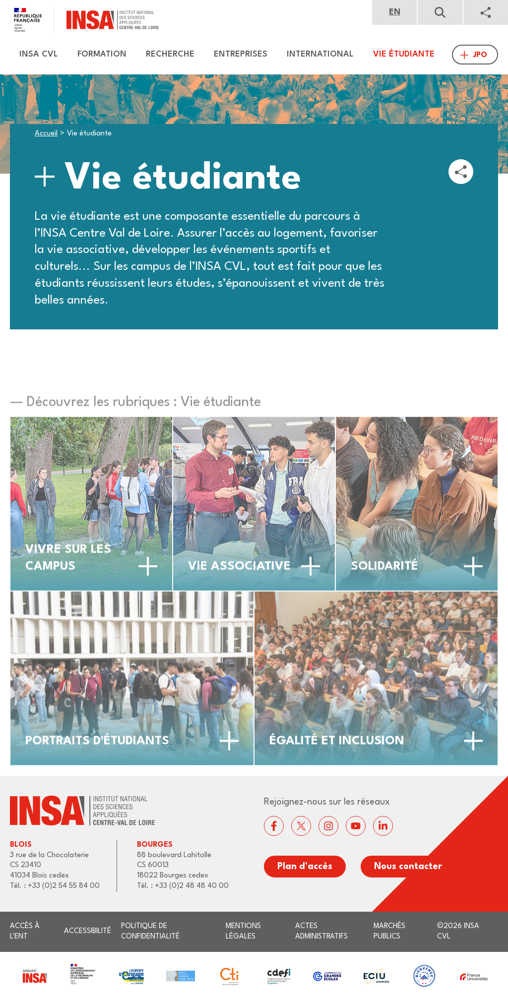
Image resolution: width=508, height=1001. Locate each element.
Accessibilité (87, 931)
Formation (102, 54)
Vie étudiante (404, 54)
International (320, 54)
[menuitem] (34, 54)
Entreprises (240, 54)
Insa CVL (38, 54)
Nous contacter (408, 866)
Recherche (170, 54)
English (394, 12)
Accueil (46, 133)
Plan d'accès (304, 866)
